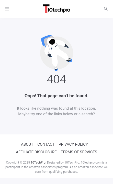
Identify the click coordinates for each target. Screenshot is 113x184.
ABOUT (27, 144)
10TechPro (38, 162)
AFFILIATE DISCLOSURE (36, 152)
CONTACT (45, 144)
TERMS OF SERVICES (79, 152)
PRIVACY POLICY (73, 144)
